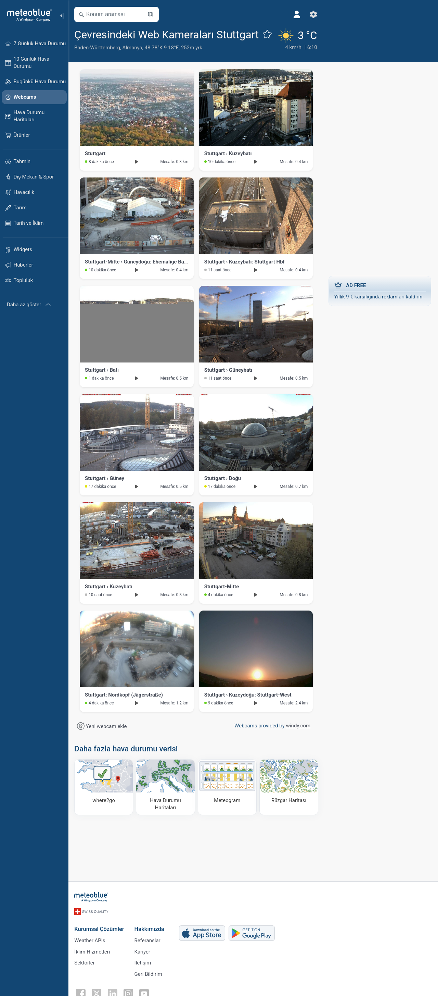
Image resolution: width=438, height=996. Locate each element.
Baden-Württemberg (98, 63)
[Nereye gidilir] (105, 802)
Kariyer (143, 966)
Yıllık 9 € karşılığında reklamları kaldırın (380, 305)
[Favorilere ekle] (81, 49)
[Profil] (292, 14)
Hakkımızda (150, 943)
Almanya (133, 63)
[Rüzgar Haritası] (289, 802)
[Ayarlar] (309, 14)
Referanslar (148, 954)
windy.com (298, 741)
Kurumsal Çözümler (100, 943)
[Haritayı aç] (151, 14)
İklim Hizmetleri (93, 966)
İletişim (143, 977)
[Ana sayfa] (27, 15)
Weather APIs (90, 954)
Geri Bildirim (149, 988)
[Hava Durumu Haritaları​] (166, 802)
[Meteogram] (227, 802)
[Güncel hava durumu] (292, 46)
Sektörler (85, 977)
